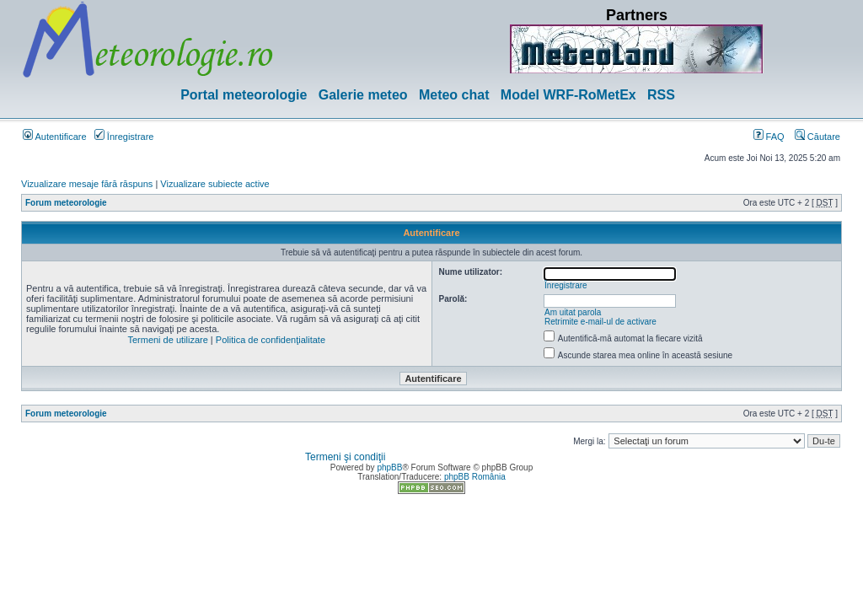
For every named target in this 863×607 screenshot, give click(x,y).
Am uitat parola (572, 312)
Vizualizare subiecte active (214, 184)
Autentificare (55, 137)
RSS (661, 95)
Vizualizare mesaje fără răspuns (87, 184)
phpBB (389, 467)
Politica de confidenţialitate (270, 340)
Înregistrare (124, 137)
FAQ (769, 137)
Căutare (817, 137)
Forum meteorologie (66, 202)
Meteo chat (454, 95)
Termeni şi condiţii (345, 457)
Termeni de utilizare (167, 340)
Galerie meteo (363, 95)
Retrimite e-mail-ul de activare (600, 321)
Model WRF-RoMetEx (568, 95)
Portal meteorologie (243, 95)
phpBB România (475, 476)
